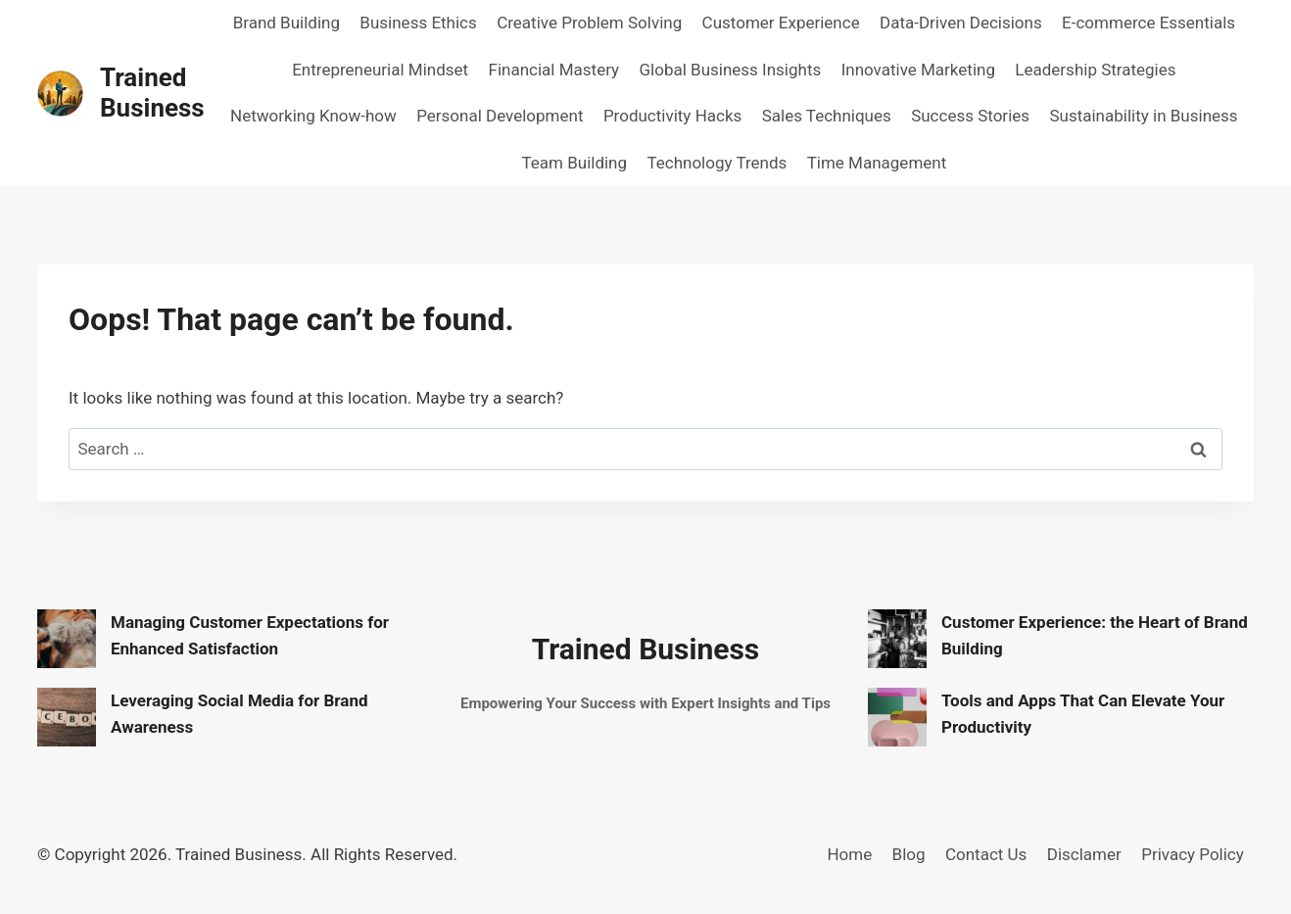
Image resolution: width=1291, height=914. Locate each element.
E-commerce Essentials (1148, 22)
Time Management (877, 162)
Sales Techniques (826, 115)
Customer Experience (781, 22)
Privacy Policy (1192, 854)
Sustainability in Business (1143, 115)
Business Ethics (417, 22)
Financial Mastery (554, 69)
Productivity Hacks (672, 115)
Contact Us (986, 854)
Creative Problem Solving (589, 22)
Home (849, 854)
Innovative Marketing (918, 69)
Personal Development (499, 115)
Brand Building (286, 22)
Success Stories (970, 115)
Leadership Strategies (1095, 69)
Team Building (574, 162)
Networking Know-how (313, 115)
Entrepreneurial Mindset (380, 69)
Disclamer (1084, 854)
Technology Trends (716, 162)
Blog (909, 854)
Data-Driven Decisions (961, 22)
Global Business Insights (730, 69)
